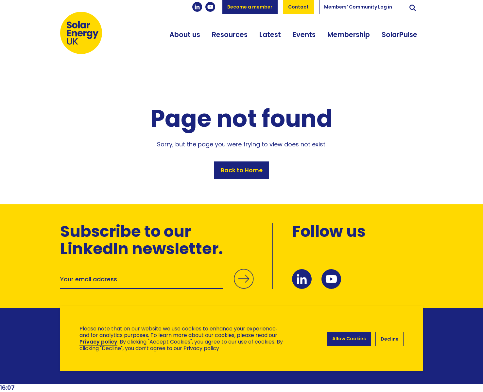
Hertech (176, 374)
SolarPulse (399, 38)
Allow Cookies (348, 338)
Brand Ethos (108, 374)
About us (184, 38)
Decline (390, 338)
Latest (270, 38)
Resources (230, 38)
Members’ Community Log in (358, 7)
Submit (243, 286)
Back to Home (242, 171)
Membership (348, 38)
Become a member (249, 7)
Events (304, 38)
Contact (298, 7)
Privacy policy (98, 341)
